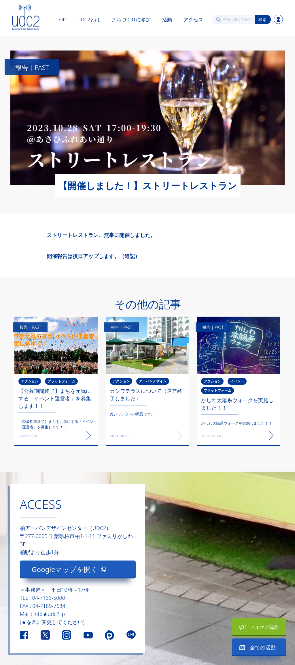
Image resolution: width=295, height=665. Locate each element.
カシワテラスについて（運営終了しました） (146, 394)
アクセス (193, 19)
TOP (61, 19)
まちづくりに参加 (131, 19)
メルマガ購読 (264, 627)
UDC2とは (88, 19)
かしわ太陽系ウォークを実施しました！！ (237, 404)
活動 (167, 19)
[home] (25, 17)
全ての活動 (263, 647)
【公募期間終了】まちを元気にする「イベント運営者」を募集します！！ (54, 398)
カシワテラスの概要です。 (132, 413)
